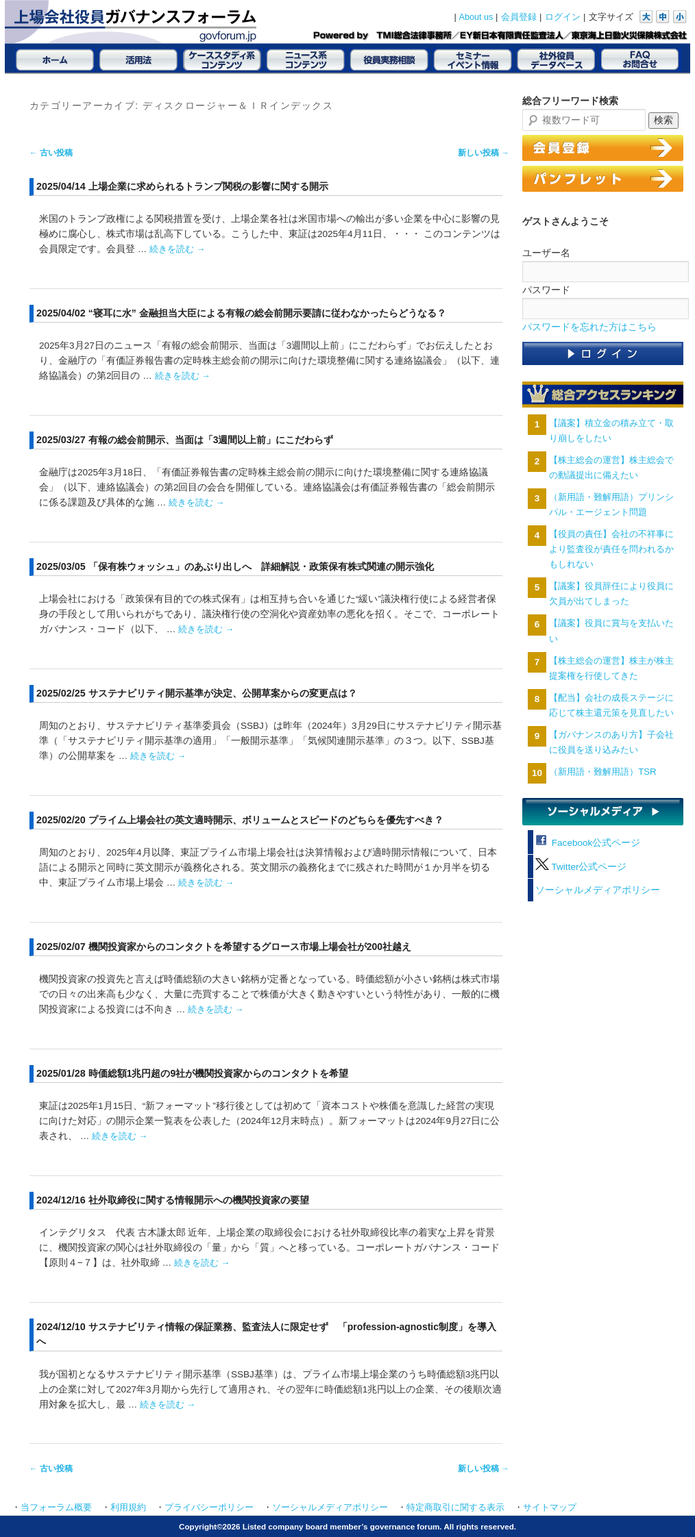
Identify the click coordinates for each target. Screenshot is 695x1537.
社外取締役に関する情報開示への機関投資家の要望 (198, 1200)
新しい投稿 (483, 153)
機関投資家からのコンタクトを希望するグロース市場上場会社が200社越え (249, 946)
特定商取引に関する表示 (455, 1507)
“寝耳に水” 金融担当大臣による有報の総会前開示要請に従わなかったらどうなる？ (267, 313)
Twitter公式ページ (580, 867)
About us (476, 17)
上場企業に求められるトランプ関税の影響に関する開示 (208, 186)
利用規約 (128, 1507)
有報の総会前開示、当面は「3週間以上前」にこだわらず (211, 439)
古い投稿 (51, 153)
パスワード (546, 289)
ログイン (563, 17)
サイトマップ (549, 1507)
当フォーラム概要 (56, 1507)
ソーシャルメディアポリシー (597, 890)
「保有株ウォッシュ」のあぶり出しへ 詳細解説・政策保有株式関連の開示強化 (261, 566)
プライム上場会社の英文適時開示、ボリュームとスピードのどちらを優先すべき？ (265, 819)
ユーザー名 (546, 252)
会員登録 (519, 17)
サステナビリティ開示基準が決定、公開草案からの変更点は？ (222, 693)
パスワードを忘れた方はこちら (589, 327)
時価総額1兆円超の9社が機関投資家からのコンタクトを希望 (218, 1073)
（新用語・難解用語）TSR (602, 771)
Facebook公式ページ (587, 843)
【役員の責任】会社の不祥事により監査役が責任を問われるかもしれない (611, 549)
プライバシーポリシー (209, 1507)
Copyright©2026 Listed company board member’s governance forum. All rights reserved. (347, 1526)
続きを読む (177, 249)
